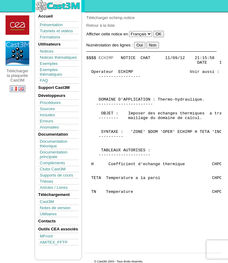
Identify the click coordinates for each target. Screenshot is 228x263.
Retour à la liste (100, 25)
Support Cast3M (54, 87)
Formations (50, 37)
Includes (47, 115)
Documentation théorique (53, 143)
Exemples (49, 63)
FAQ (44, 80)
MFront (46, 236)
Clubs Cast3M (53, 169)
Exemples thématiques (51, 72)
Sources (47, 108)
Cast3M (47, 201)
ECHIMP (106, 58)
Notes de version (55, 207)
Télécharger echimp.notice (110, 17)
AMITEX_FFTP (53, 242)
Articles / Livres (53, 187)
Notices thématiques (58, 57)
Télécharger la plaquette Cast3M (17, 53)
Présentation (51, 24)
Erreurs (46, 121)
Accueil (45, 16)
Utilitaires (48, 214)
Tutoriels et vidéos (56, 31)
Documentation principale (53, 154)
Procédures (50, 102)
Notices (46, 51)
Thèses (46, 181)
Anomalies (49, 127)
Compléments (52, 163)
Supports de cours (56, 175)
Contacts (47, 221)
